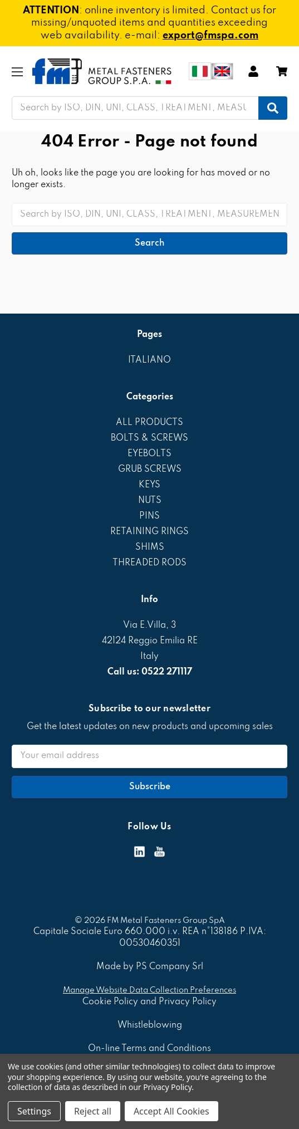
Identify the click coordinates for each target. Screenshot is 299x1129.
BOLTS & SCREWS (149, 438)
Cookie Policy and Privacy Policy (149, 1002)
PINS (149, 516)
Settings (34, 1111)
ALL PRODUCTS (149, 422)
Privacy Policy (167, 1087)
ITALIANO (149, 360)
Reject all (92, 1111)
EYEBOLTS (149, 453)
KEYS (149, 485)
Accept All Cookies (171, 1111)
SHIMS (149, 547)
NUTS (149, 500)
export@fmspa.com (210, 36)
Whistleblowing (149, 1025)
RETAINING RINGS (149, 531)
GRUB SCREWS (150, 469)
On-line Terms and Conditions (149, 1048)
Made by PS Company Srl (149, 966)
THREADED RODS (149, 563)
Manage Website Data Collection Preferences (149, 990)
